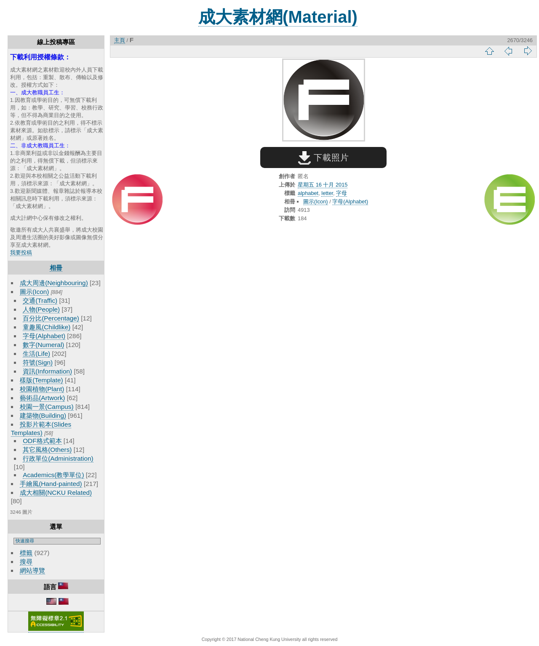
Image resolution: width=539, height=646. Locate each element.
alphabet (308, 193)
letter (327, 193)
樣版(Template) (41, 380)
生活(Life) (36, 353)
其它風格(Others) (47, 449)
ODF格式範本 (42, 440)
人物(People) (41, 309)
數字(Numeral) (43, 344)
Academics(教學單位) (53, 474)
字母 (341, 193)
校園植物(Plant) (42, 388)
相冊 (56, 267)
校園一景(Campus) (46, 406)
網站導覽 (32, 570)
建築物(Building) (43, 415)
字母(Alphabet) (44, 335)
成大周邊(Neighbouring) (54, 282)
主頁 (119, 40)
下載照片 (324, 157)
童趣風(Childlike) (46, 327)
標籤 (26, 552)
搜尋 (26, 561)
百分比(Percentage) (51, 318)
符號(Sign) (38, 362)
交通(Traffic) (40, 300)
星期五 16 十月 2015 (322, 185)
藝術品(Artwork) (42, 397)
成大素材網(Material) (278, 17)
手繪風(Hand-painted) (51, 483)
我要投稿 (21, 252)
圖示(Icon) (34, 291)
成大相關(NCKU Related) (56, 492)
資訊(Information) (47, 371)
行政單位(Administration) (58, 458)
